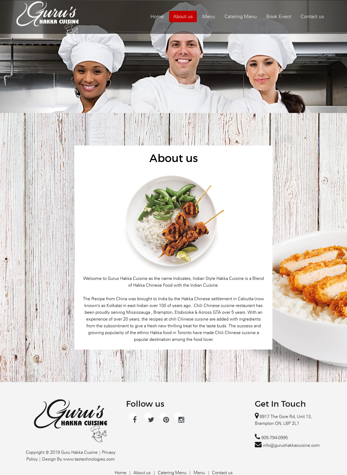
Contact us (312, 16)
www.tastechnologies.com (89, 472)
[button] (26, 56)
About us (183, 16)
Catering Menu (240, 16)
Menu (208, 16)
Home (157, 16)
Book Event (278, 16)
